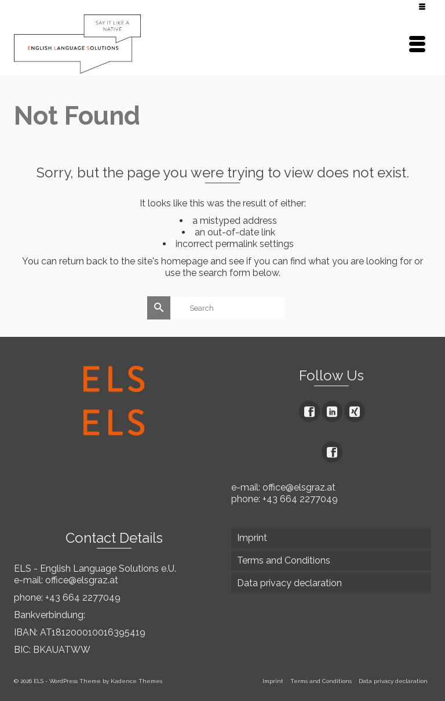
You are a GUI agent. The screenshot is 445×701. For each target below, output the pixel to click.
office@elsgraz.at (81, 580)
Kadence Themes (136, 681)
